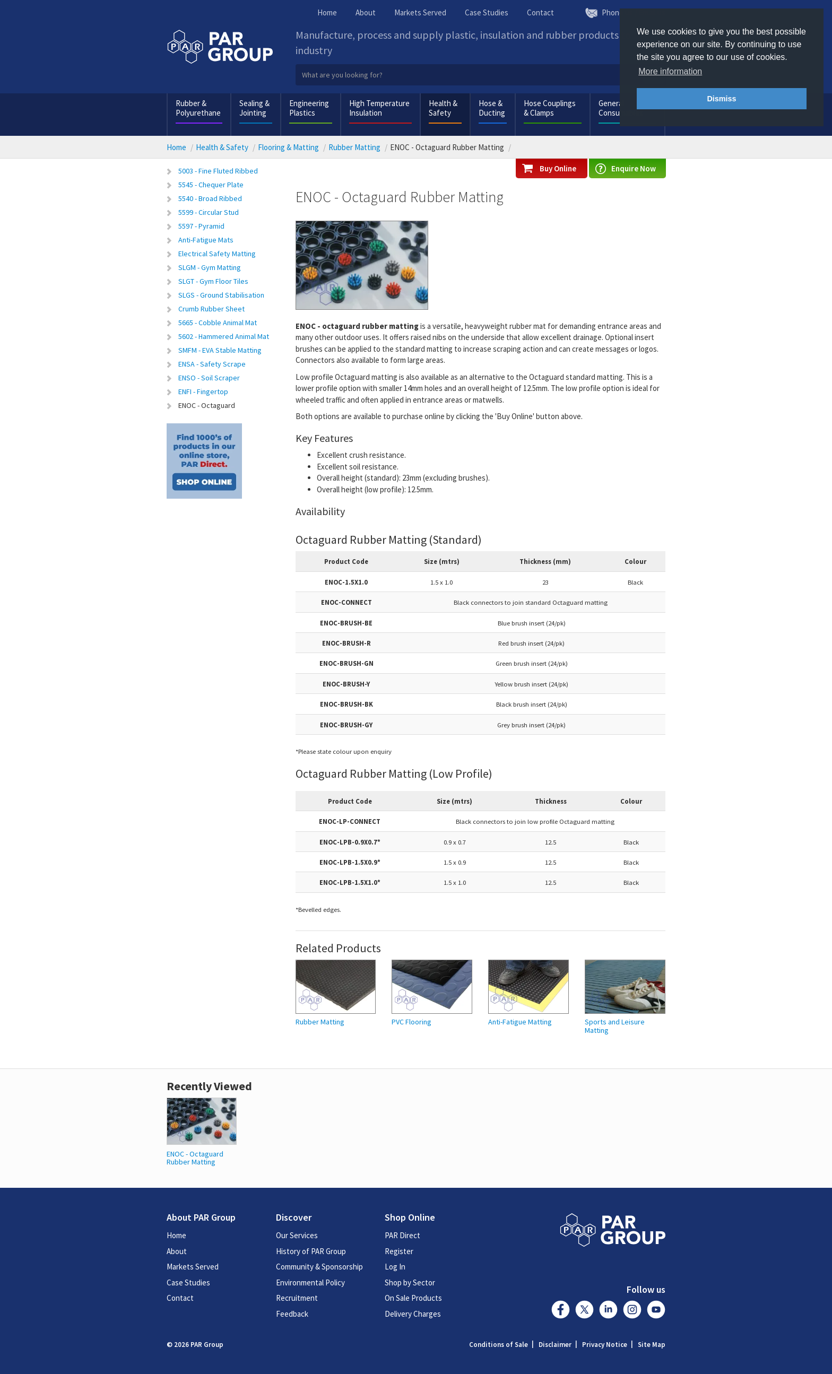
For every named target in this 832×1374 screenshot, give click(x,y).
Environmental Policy (310, 1282)
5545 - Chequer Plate (211, 184)
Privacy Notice (604, 1344)
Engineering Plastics (309, 108)
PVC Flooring (411, 1022)
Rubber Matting (354, 147)
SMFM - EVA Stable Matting (220, 350)
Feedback (292, 1314)
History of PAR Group (311, 1251)
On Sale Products (413, 1298)
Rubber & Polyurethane (198, 108)
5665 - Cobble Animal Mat (217, 322)
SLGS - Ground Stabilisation (221, 295)
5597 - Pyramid (201, 226)
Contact (540, 12)
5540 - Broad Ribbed (210, 198)
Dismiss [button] (721, 98)
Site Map (651, 1344)
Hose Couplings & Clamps (550, 108)
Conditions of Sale (498, 1344)
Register (399, 1251)
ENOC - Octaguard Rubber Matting (195, 1158)
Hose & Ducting (492, 108)
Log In (395, 1267)
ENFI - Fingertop (203, 391)
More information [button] (670, 71)
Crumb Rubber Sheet (211, 309)
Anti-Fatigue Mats (205, 240)
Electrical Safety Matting (217, 253)
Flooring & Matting (288, 147)
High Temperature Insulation (379, 108)
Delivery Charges (413, 1314)
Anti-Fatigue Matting (520, 1022)
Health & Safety (443, 108)
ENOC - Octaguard (206, 405)
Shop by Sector (410, 1282)
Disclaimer (555, 1344)
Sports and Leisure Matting (615, 1026)
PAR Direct (402, 1235)
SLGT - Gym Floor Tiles (213, 281)
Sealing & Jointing (254, 108)
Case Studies (486, 12)
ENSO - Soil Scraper (209, 377)
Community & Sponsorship (319, 1267)
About (366, 12)
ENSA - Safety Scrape (212, 364)
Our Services (297, 1235)
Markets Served (420, 12)
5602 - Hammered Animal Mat (223, 336)
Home (327, 12)
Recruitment (297, 1298)
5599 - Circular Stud (208, 212)
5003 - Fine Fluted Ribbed (218, 171)
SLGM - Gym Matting (209, 267)
